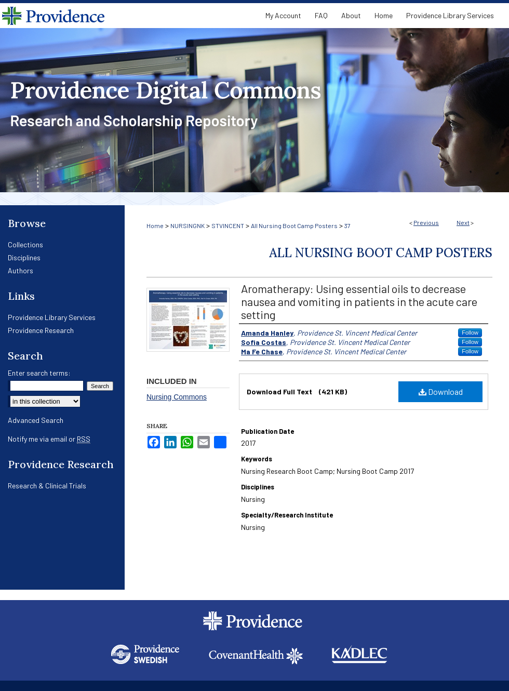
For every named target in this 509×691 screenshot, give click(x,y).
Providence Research (41, 330)
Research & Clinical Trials (47, 485)
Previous (426, 222)
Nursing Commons (176, 397)
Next (463, 222)
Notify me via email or (49, 438)
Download (441, 391)
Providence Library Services (52, 317)
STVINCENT (227, 225)
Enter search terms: (39, 372)
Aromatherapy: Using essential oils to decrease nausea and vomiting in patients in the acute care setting (359, 301)
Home (155, 225)
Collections (25, 244)
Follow (470, 332)
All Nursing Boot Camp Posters (294, 225)
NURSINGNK (187, 225)
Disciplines (24, 257)
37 (347, 225)
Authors (20, 270)
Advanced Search (35, 420)
